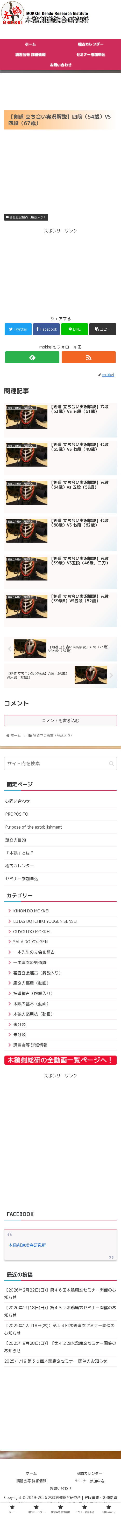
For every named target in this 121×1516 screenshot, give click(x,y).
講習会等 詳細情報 (30, 1045)
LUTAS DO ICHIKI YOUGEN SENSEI (45, 921)
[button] (111, 764)
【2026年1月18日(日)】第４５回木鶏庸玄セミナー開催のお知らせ (60, 1311)
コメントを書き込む (60, 720)
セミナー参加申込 (21, 879)
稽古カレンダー (19, 866)
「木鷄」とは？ (19, 853)
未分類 (19, 1024)
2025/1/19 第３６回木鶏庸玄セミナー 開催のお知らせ (55, 1361)
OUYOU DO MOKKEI (32, 931)
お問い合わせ (17, 801)
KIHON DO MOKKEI (31, 911)
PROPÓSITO (16, 814)
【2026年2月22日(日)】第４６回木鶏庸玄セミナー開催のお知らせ (60, 1293)
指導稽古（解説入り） (34, 993)
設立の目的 (15, 840)
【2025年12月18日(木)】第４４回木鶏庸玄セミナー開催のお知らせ (59, 1329)
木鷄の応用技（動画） (34, 1014)
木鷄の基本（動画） (32, 1004)
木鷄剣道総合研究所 (27, 1245)
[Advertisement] (60, 90)
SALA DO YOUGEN (30, 942)
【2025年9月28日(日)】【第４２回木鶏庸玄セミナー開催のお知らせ (60, 1347)
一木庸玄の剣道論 (29, 962)
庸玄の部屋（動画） (32, 983)
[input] (60, 763)
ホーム (31, 1473)
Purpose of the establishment (33, 827)
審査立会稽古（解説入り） (26, 217)
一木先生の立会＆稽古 (34, 952)
